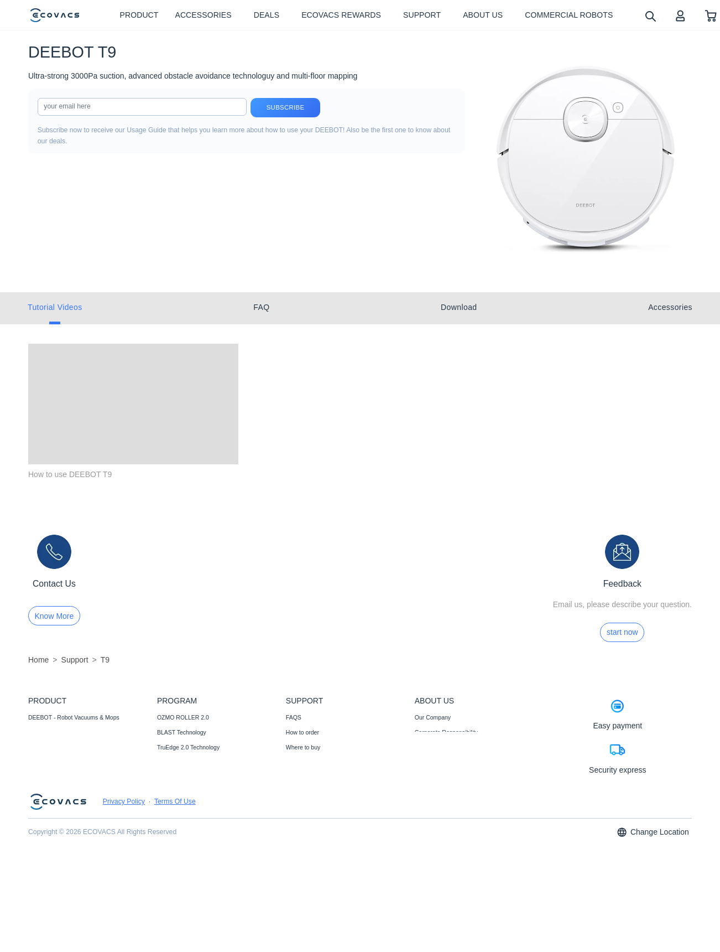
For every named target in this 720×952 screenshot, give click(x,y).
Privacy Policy (124, 897)
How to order (302, 732)
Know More (54, 616)
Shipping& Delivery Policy (319, 867)
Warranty (297, 792)
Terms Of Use (175, 897)
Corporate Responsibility (446, 732)
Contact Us (300, 777)
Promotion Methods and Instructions (332, 807)
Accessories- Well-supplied (63, 747)
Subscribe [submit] (286, 107)
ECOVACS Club (435, 777)
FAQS (293, 717)
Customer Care (305, 837)
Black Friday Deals (181, 837)
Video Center (431, 762)
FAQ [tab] (261, 307)
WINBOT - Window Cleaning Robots (75, 732)
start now (622, 632)
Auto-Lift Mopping (179, 777)
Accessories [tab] (670, 307)
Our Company (433, 717)
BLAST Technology (181, 732)
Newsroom (428, 747)
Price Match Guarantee (316, 852)
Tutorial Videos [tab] (55, 307)
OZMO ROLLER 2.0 (183, 717)
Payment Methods (309, 762)
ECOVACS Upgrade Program (195, 822)
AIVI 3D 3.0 (172, 792)
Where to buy (303, 747)
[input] (142, 107)
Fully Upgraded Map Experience (198, 807)
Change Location (652, 927)
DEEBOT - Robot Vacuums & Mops (73, 717)
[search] (650, 16)
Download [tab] (459, 307)
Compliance (301, 822)
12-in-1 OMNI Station (184, 762)
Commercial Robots (53, 762)
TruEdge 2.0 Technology (188, 747)
